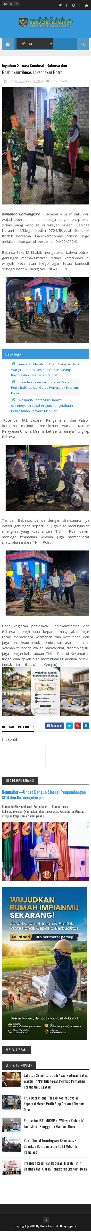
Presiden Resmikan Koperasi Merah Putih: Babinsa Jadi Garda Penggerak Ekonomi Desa (45, 388)
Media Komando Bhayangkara (58, 1226)
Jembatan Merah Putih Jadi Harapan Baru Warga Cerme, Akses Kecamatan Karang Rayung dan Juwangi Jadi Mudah (45, 370)
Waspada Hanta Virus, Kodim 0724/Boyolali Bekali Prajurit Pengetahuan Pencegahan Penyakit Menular (42, 406)
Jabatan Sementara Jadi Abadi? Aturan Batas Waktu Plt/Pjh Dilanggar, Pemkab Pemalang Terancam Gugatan (56, 1081)
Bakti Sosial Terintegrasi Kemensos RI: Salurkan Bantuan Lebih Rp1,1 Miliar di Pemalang (51, 1146)
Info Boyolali (60, 81)
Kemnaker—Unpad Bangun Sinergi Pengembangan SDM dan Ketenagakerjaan (44, 795)
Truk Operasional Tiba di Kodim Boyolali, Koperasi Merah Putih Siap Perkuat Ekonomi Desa (54, 1104)
